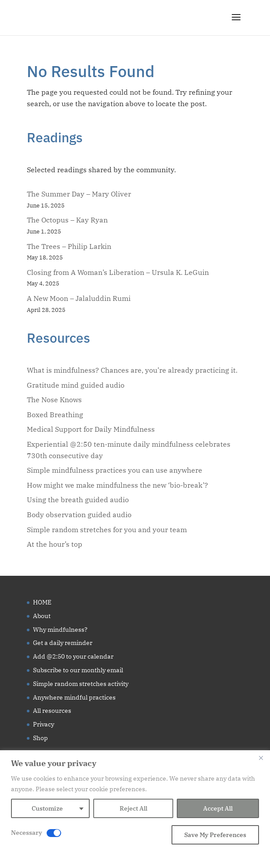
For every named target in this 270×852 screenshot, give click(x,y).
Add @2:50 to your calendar (73, 656)
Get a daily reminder (62, 643)
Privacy (43, 724)
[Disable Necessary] (54, 833)
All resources (52, 711)
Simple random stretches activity (80, 684)
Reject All (133, 808)
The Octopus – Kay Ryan (67, 219)
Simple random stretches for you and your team (107, 529)
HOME (42, 602)
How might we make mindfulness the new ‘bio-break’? (117, 485)
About (42, 616)
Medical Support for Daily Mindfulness (91, 429)
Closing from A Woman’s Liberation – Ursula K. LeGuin (118, 272)
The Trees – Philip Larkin (69, 246)
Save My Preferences (215, 835)
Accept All (218, 808)
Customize (47, 808)
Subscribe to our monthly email (78, 670)
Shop (40, 738)
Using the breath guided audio (78, 499)
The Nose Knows (54, 399)
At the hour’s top (54, 544)
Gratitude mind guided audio (75, 385)
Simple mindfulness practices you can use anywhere (114, 470)
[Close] (260, 757)
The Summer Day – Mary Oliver (79, 193)
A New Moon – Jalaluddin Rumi (79, 298)
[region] (135, 801)
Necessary (26, 833)
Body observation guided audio (79, 514)
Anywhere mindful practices (74, 697)
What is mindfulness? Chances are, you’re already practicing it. (132, 370)
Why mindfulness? (60, 629)
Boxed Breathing (55, 414)
